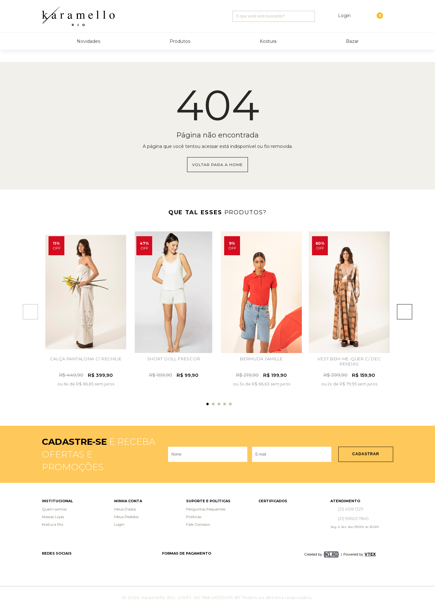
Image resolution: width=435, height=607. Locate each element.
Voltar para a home (217, 164)
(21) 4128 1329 (350, 508)
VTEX (370, 554)
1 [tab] (207, 404)
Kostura (268, 41)
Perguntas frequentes (205, 509)
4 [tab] (224, 404)
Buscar (309, 16)
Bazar (352, 41)
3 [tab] (219, 404)
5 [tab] (230, 404)
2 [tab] (213, 404)
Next (407, 312)
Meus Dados (125, 509)
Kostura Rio (52, 524)
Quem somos (54, 509)
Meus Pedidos (126, 516)
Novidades (88, 41)
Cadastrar (365, 454)
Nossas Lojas (53, 516)
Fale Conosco (198, 524)
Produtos (180, 41)
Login (119, 524)
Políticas (193, 516)
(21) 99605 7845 (353, 518)
